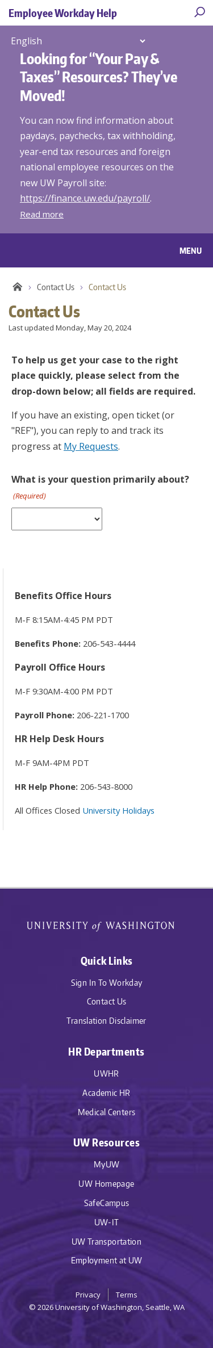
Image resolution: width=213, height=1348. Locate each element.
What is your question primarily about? (100, 487)
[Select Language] (78, 41)
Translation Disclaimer (106, 1020)
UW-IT (106, 1222)
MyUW (107, 1164)
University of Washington (106, 925)
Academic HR (106, 1092)
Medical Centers (107, 1112)
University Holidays (118, 810)
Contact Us (55, 287)
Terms (126, 1295)
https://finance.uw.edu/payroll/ (85, 198)
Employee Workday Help (63, 12)
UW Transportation (106, 1241)
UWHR (106, 1073)
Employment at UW (107, 1260)
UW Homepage (106, 1183)
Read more (42, 214)
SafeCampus (107, 1203)
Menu (190, 250)
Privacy (88, 1295)
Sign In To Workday (107, 982)
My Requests (91, 446)
